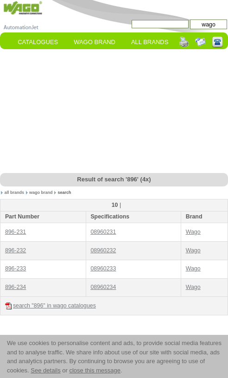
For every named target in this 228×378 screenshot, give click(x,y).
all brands (15, 192)
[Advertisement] (114, 112)
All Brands (149, 41)
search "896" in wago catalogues (50, 305)
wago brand (41, 192)
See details (45, 370)
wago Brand (94, 41)
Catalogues (38, 41)
